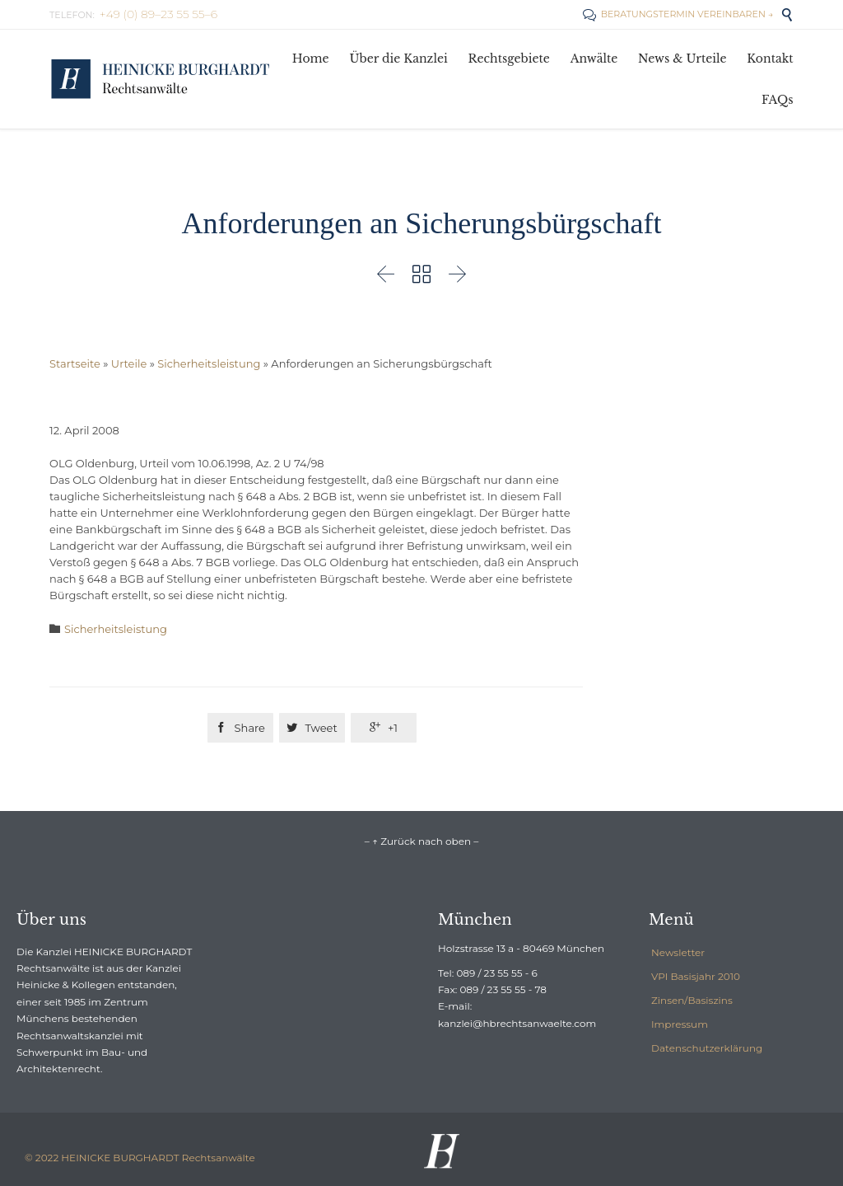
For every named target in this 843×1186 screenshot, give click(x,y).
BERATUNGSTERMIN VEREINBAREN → (678, 14)
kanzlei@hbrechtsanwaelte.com (517, 1023)
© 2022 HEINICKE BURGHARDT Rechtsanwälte (140, 1157)
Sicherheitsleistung (208, 363)
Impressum (679, 1024)
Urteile (129, 363)
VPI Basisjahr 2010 (695, 976)
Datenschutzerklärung (706, 1048)
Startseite (74, 363)
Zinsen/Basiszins (692, 1000)
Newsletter (678, 952)
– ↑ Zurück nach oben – (421, 841)
